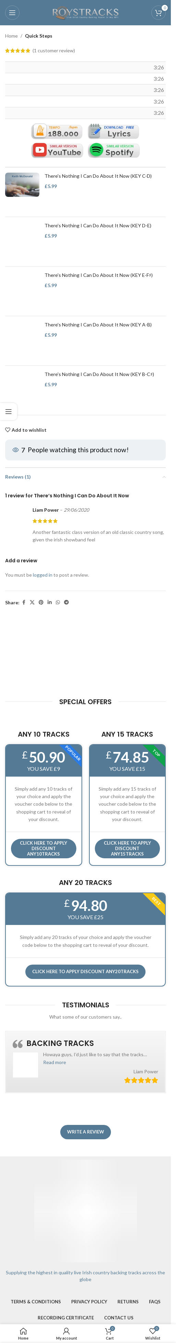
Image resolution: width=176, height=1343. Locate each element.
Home (11, 36)
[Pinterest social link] (41, 602)
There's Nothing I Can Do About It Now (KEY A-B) (98, 325)
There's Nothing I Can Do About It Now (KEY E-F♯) (99, 275)
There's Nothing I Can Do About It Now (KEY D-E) (98, 226)
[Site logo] (85, 12)
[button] (54, 1062)
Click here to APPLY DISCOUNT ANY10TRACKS (43, 848)
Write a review (85, 1131)
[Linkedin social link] (50, 602)
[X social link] (32, 602)
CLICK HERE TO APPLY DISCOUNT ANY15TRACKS (127, 848)
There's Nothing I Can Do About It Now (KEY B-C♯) (99, 374)
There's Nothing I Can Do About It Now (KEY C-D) (98, 176)
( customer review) (54, 51)
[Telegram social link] (66, 602)
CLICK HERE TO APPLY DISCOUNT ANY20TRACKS (85, 971)
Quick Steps (38, 36)
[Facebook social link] (24, 602)
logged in (42, 575)
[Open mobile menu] (12, 12)
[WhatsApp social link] (58, 602)
